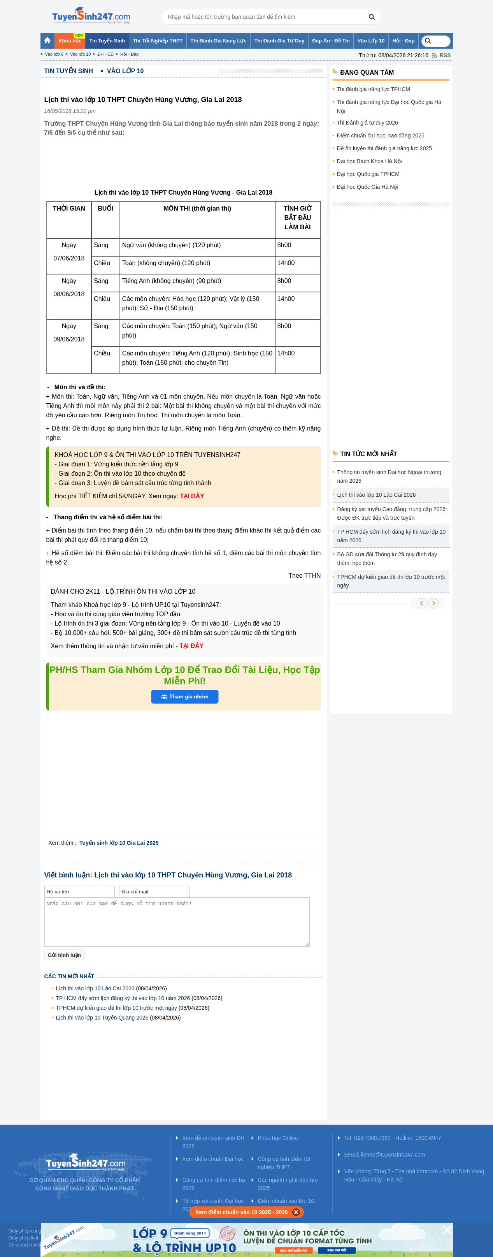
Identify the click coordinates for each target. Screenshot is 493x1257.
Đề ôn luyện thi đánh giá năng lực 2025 (384, 148)
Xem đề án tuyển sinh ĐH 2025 (213, 1142)
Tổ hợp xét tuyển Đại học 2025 (213, 1205)
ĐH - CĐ (105, 54)
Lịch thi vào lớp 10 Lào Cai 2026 (95, 988)
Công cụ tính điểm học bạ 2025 (213, 1184)
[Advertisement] (186, 168)
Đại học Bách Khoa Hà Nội (369, 161)
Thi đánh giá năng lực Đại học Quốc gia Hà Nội (389, 106)
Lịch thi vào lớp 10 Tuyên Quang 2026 (102, 1017)
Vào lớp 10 (80, 54)
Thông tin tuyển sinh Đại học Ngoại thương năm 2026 (389, 476)
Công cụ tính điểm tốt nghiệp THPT (284, 1163)
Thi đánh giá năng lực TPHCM (374, 89)
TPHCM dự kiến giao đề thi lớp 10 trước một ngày (116, 1008)
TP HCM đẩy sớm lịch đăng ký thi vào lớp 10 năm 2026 (123, 998)
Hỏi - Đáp (129, 54)
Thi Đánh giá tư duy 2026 (367, 123)
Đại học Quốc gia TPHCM (368, 174)
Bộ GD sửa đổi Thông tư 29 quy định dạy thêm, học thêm (387, 558)
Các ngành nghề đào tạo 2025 (288, 1184)
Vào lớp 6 (54, 54)
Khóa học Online (278, 1138)
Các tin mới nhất (69, 976)
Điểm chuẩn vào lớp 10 (286, 1201)
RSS (445, 55)
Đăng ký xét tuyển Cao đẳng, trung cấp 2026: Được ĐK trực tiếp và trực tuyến (392, 513)
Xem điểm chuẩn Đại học (213, 1159)
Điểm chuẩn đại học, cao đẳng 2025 (381, 135)
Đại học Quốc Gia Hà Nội (367, 187)
